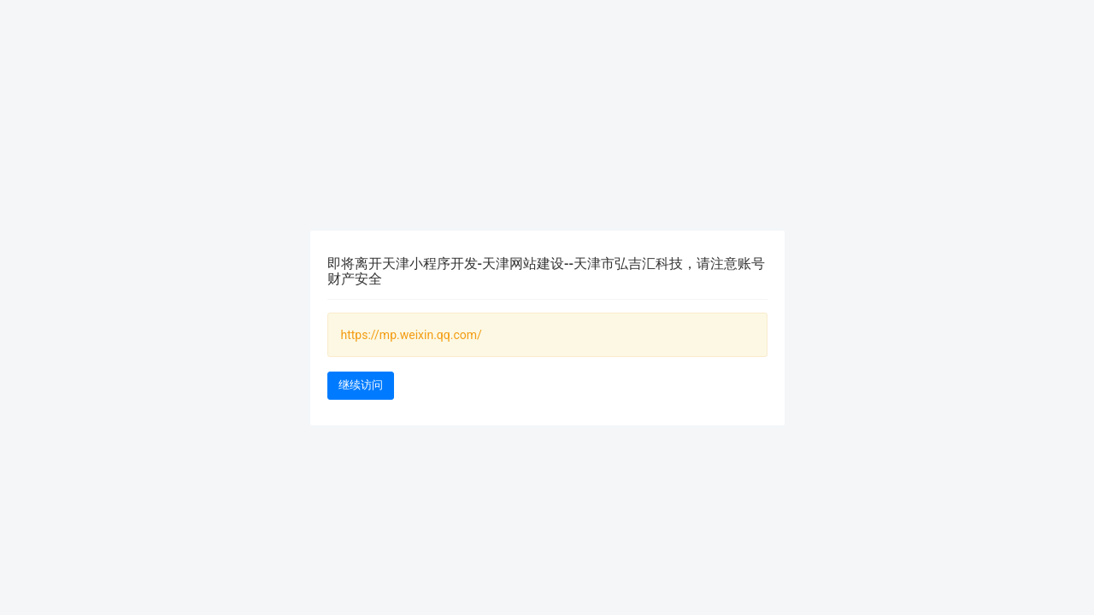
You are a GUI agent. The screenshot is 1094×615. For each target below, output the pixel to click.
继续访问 (360, 384)
